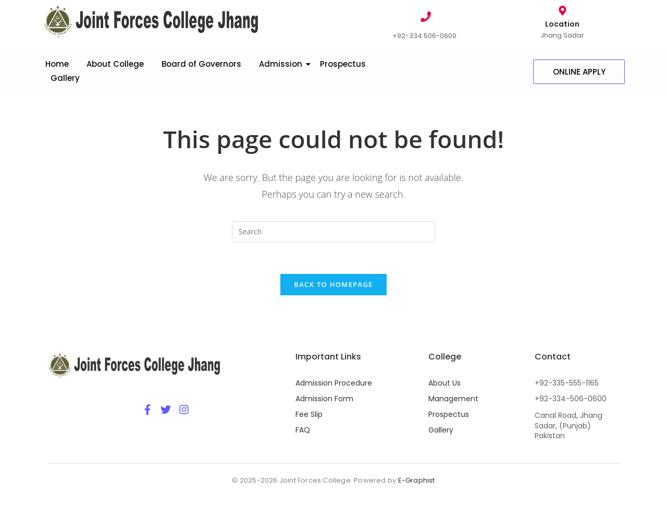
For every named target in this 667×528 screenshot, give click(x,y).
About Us (444, 383)
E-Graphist (416, 480)
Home (57, 63)
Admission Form (324, 398)
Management (453, 398)
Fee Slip (309, 414)
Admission (282, 63)
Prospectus (343, 63)
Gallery (65, 78)
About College (115, 63)
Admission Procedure (333, 383)
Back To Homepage (333, 284)
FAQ (302, 430)
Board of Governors (201, 63)
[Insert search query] (333, 231)
